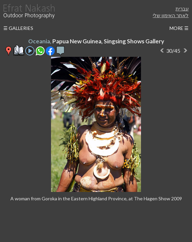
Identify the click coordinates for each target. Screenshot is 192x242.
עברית (182, 8)
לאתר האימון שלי (171, 15)
